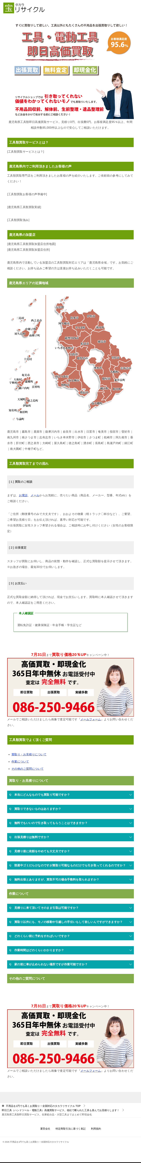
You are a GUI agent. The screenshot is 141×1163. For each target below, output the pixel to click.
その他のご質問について (27, 769)
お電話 (23, 495)
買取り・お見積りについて (29, 754)
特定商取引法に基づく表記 (71, 1129)
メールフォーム (90, 719)
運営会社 (45, 1129)
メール (35, 495)
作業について (20, 761)
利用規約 (96, 1129)
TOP (43, 1106)
